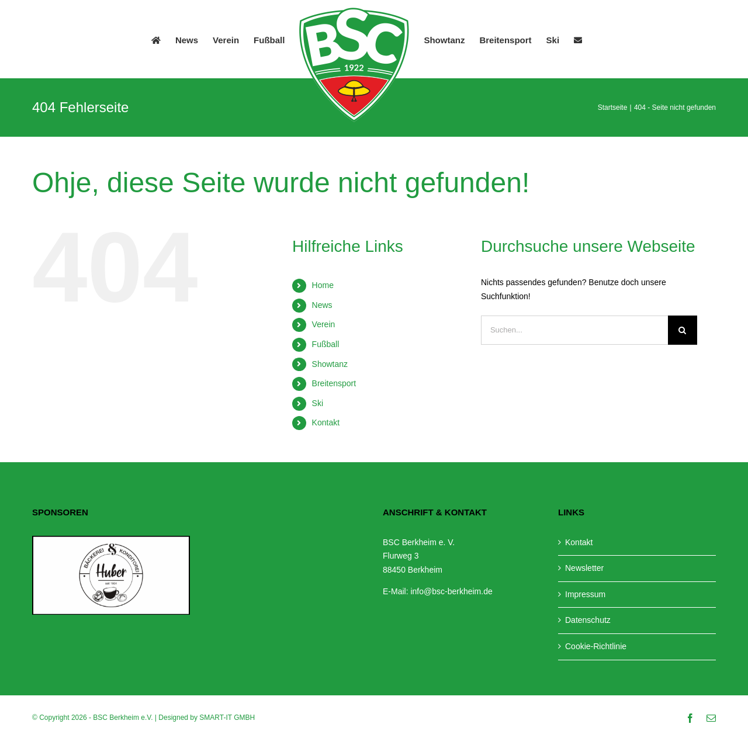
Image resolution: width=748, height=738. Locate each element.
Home (323, 285)
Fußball (326, 344)
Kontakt (326, 422)
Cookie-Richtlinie (595, 646)
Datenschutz (588, 620)
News (322, 305)
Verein (323, 324)
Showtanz (330, 364)
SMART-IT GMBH (227, 717)
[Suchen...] (574, 330)
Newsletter (584, 568)
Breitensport (334, 383)
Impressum (585, 594)
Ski (317, 403)
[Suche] (682, 330)
